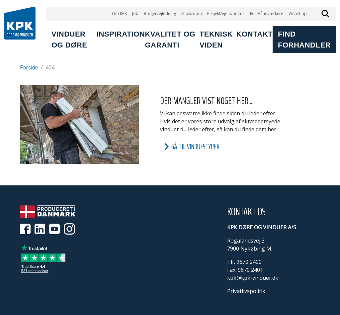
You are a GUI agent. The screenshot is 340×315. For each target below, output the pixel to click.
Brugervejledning (160, 13)
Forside (29, 67)
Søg (325, 14)
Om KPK (119, 13)
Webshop (298, 13)
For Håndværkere (266, 13)
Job (135, 13)
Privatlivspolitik (246, 291)
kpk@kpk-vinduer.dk (252, 277)
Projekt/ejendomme (226, 13)
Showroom (191, 13)
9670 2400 (249, 261)
